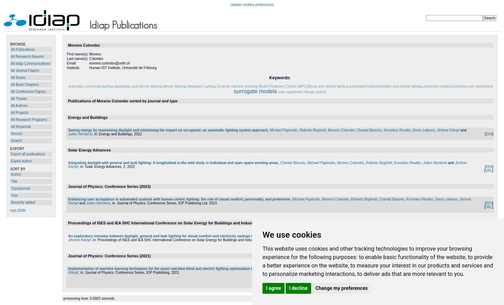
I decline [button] (298, 288)
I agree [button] (273, 288)
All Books (18, 78)
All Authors (19, 106)
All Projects (19, 113)
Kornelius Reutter (397, 130)
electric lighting (174, 86)
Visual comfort (315, 92)
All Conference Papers (28, 92)
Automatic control (81, 86)
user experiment (290, 92)
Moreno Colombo (341, 130)
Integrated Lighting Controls (208, 86)
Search (16, 141)
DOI (489, 134)
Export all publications (28, 154)
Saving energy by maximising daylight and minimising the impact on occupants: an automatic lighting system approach (168, 130)
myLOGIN (18, 210)
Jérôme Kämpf (448, 130)
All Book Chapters (25, 85)
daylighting (104, 86)
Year (14, 195)
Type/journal (20, 188)
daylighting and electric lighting (138, 86)
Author (16, 174)
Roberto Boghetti (313, 130)
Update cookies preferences (252, 5)
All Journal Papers (25, 71)
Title (14, 181)
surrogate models (255, 91)
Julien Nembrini (80, 134)
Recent (16, 134)
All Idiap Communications (30, 64)
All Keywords (21, 127)
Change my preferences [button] (341, 288)
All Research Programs (29, 120)
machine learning (244, 86)
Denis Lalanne (424, 130)
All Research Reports (27, 57)
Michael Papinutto (284, 130)
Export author (21, 161)
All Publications (23, 50)
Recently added (23, 202)
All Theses (19, 99)
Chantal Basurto (369, 130)
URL (488, 170)
